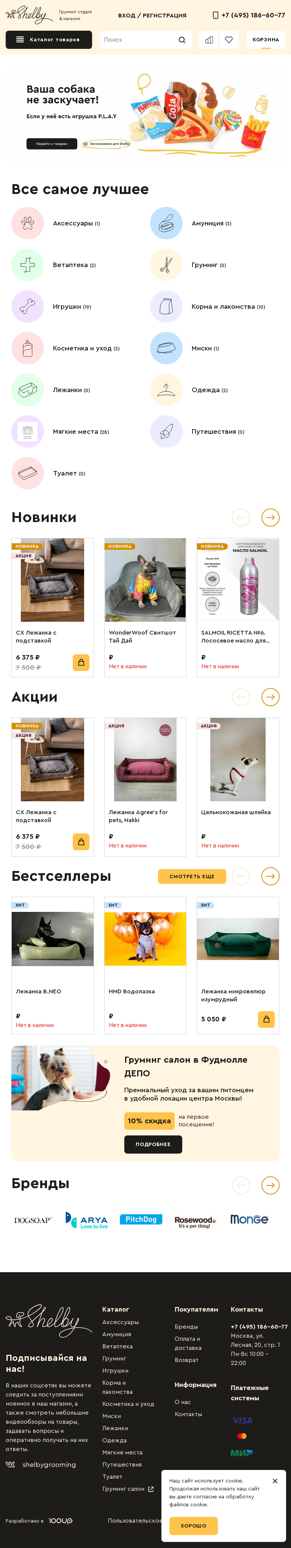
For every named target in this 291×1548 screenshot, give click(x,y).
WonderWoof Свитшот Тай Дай (142, 637)
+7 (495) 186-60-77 (249, 15)
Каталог (115, 1309)
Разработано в (39, 1521)
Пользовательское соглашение (153, 1521)
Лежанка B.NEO (38, 991)
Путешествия (122, 1465)
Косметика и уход (128, 1404)
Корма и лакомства (117, 1387)
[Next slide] (270, 1185)
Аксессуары (120, 1322)
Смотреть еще (192, 876)
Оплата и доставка (188, 1343)
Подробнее (153, 1144)
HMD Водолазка (132, 991)
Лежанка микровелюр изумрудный (233, 995)
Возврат (187, 1360)
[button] (241, 517)
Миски (111, 1416)
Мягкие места (122, 1452)
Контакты (188, 1414)
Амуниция (116, 1334)
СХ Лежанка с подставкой (36, 637)
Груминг (114, 1359)
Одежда (114, 1440)
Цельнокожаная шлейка (236, 812)
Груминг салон (127, 1488)
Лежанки (115, 1428)
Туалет (112, 1477)
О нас (183, 1402)
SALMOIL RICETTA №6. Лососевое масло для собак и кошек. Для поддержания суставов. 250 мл (237, 637)
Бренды (186, 1327)
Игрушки (115, 1371)
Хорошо (194, 1526)
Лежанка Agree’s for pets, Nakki (138, 816)
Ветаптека (117, 1346)
